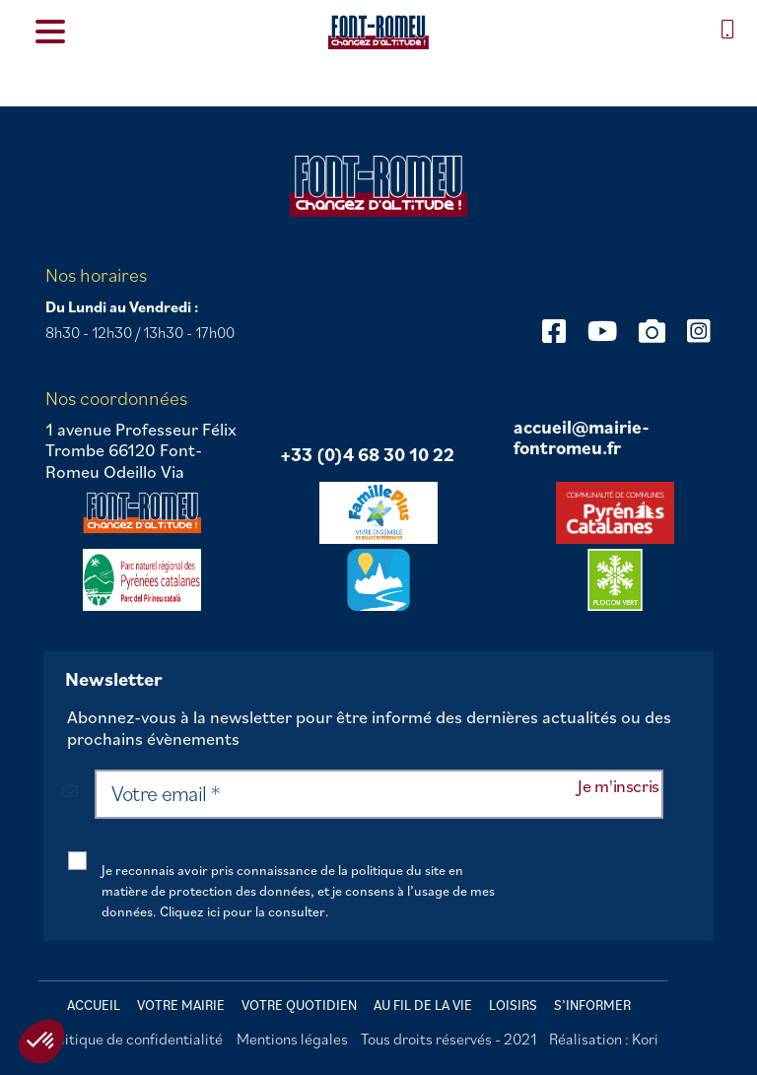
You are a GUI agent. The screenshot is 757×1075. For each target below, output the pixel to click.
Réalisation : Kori (603, 1038)
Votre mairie (181, 1005)
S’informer (592, 1005)
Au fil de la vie (423, 1005)
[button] (41, 1041)
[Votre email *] (379, 794)
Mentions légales (292, 1038)
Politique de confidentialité (133, 1038)
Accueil (93, 1005)
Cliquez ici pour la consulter (242, 911)
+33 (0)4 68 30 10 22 (367, 455)
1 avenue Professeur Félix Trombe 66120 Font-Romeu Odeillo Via (141, 451)
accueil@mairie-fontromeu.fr (582, 438)
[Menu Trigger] (50, 30)
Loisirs (513, 1005)
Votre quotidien (299, 1005)
